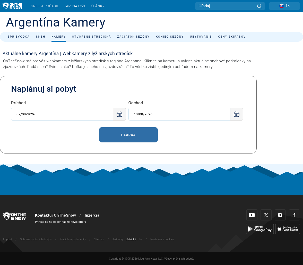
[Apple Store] (287, 229)
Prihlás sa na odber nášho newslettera (60, 222)
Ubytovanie (201, 36)
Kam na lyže (75, 6)
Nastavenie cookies (162, 239)
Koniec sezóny (170, 36)
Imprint (7, 239)
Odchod (135, 102)
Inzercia (92, 215)
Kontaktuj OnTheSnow (55, 215)
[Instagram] (280, 214)
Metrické (130, 239)
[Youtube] (251, 214)
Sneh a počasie (45, 6)
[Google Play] (260, 229)
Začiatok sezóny (133, 36)
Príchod (18, 102)
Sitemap (99, 239)
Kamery (58, 36)
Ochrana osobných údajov (36, 239)
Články (98, 6)
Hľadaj (128, 135)
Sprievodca (19, 36)
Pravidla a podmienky (73, 239)
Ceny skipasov (232, 36)
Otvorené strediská (91, 36)
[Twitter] (266, 214)
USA (139, 239)
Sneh (41, 36)
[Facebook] (294, 214)
